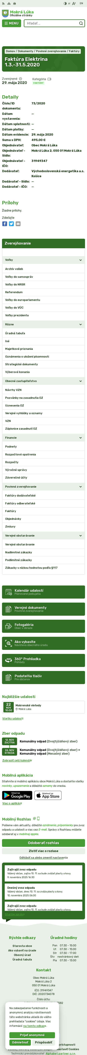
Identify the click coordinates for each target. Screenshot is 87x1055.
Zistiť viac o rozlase (43, 834)
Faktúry (38, 66)
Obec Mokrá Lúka (54, 1041)
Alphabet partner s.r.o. (61, 1037)
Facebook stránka (44, 999)
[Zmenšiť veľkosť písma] (69, 3)
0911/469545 (43, 991)
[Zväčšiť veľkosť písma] (73, 3)
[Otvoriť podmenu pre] (80, 243)
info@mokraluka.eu (43, 995)
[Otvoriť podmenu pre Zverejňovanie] (80, 236)
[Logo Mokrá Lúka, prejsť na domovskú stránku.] (43, 13)
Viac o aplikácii (12, 787)
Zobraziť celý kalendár (17, 744)
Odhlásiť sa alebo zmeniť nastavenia (43, 841)
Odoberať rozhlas (43, 826)
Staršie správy (15, 898)
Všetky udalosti (12, 702)
